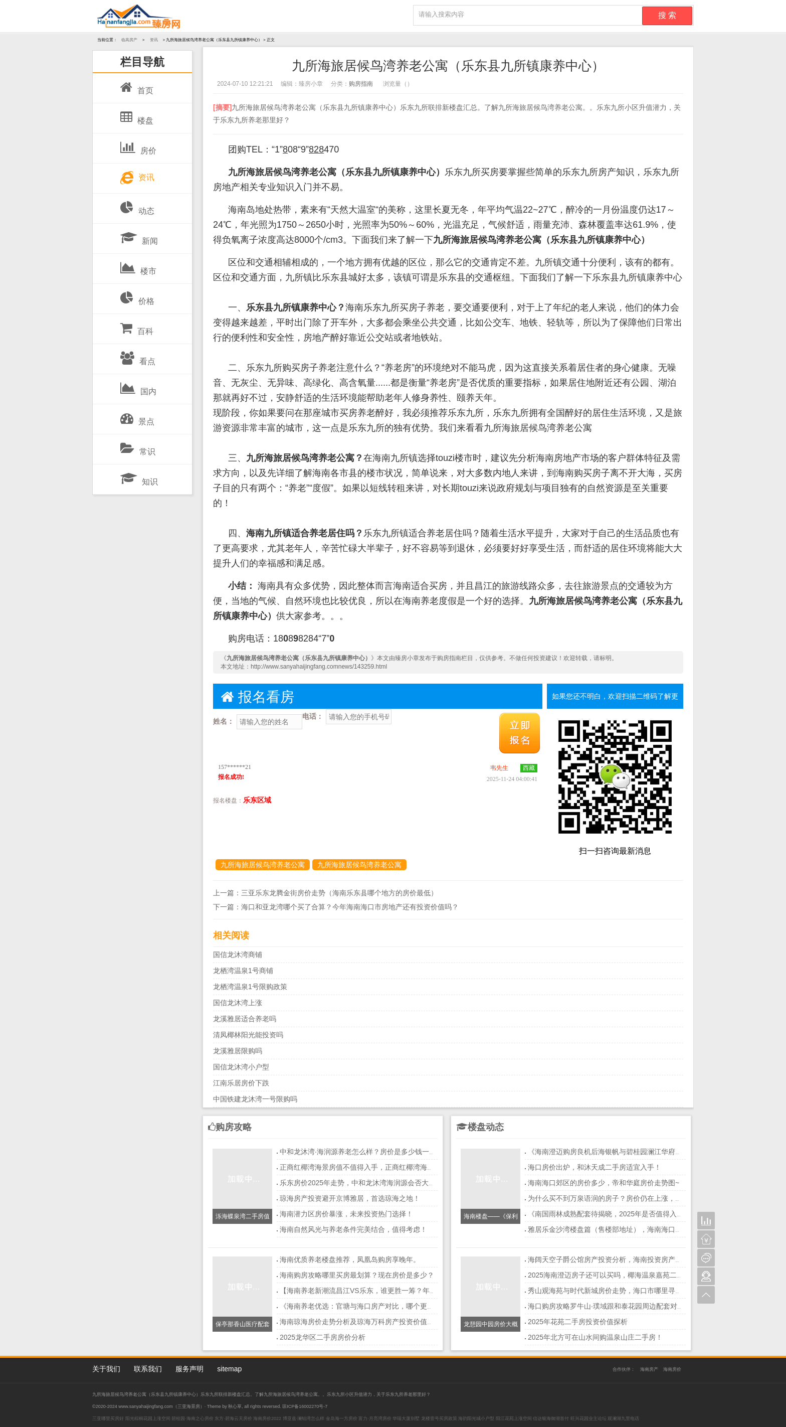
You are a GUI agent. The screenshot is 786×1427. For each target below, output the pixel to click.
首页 (136, 85)
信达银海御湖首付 (551, 1418)
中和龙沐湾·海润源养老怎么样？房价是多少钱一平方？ (365, 1152)
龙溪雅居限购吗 (237, 1051)
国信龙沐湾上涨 (237, 1003)
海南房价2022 (267, 1418)
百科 (136, 326)
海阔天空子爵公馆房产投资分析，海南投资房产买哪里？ (615, 1259)
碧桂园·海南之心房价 (192, 1418)
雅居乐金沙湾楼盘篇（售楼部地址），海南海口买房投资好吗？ (626, 1229)
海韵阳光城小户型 (476, 1418)
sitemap (229, 1369)
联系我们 (148, 1369)
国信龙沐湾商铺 (237, 954)
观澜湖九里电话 (623, 1418)
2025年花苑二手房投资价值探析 (578, 1322)
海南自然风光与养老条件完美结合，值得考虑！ (353, 1229)
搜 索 (667, 15)
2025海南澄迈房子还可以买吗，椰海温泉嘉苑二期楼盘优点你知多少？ (637, 1275)
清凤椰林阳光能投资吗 (248, 1035)
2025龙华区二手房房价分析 (322, 1337)
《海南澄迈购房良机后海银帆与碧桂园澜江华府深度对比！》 (622, 1152)
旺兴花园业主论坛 (588, 1418)
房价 (138, 145)
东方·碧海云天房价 (233, 1418)
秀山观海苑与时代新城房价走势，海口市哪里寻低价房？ (615, 1291)
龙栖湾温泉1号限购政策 (250, 987)
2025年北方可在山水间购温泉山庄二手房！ (595, 1337)
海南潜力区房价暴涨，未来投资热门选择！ (346, 1214)
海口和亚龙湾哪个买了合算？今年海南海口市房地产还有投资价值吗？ (350, 907)
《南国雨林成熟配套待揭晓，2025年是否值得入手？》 (613, 1214)
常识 (137, 446)
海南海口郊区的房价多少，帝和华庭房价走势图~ (603, 1183)
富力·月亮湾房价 (374, 1418)
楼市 (138, 265)
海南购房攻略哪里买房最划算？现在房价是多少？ (357, 1275)
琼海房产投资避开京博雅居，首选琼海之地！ (350, 1198)
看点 (137, 356)
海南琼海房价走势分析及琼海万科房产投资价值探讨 (360, 1322)
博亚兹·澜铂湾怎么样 (304, 1418)
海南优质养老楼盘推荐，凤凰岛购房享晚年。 (350, 1259)
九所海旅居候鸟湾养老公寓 (263, 865)
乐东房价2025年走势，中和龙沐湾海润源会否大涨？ (361, 1183)
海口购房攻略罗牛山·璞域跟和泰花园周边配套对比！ (609, 1306)
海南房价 (672, 1369)
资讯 (137, 175)
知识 (139, 476)
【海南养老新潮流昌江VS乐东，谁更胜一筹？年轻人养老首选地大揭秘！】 (397, 1291)
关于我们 (106, 1369)
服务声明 (189, 1369)
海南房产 (649, 1369)
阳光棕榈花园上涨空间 (147, 1418)
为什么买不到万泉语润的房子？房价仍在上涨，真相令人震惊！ (626, 1198)
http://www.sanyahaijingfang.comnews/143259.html (319, 666)
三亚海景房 (188, 1406)
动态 (137, 205)
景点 (137, 416)
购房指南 (361, 83)
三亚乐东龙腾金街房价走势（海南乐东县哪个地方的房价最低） (339, 893)
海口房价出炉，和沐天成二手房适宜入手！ (594, 1167)
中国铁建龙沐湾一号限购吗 (255, 1099)
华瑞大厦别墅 (406, 1418)
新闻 (139, 235)
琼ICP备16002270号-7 (304, 1406)
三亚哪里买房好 (108, 1418)
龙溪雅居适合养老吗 (244, 1019)
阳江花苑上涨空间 (514, 1418)
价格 (137, 295)
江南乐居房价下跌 (241, 1083)
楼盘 (136, 115)
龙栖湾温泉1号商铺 (243, 971)
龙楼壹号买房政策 (439, 1418)
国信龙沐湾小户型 (241, 1067)
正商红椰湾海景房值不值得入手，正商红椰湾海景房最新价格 (374, 1167)
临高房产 (129, 40)
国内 (138, 386)
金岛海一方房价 (341, 1418)
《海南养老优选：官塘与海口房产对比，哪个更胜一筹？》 (371, 1306)
